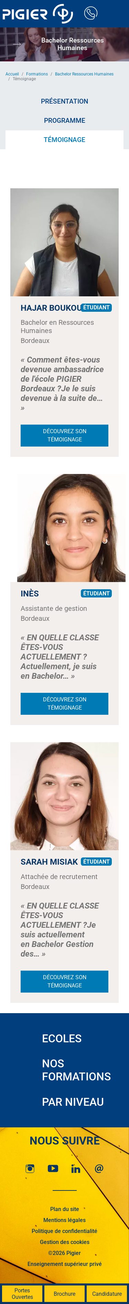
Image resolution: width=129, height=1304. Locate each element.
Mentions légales (64, 1220)
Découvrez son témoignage (64, 435)
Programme (64, 121)
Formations (37, 74)
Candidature (107, 1294)
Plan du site (64, 1209)
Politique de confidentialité (64, 1231)
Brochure (64, 1294)
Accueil (12, 74)
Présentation (64, 101)
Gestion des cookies (64, 1242)
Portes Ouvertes (22, 1293)
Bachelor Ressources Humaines (84, 74)
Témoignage (64, 140)
